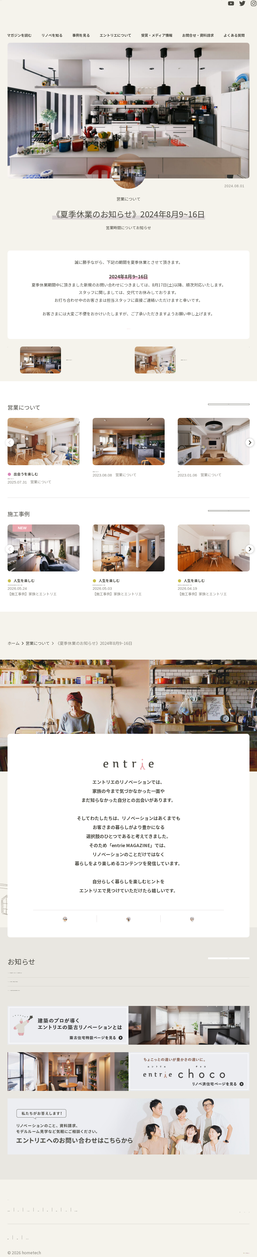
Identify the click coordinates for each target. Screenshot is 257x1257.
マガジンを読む (22, 35)
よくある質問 (237, 35)
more (229, 407)
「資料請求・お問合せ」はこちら (128, 327)
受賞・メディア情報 (159, 35)
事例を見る (83, 35)
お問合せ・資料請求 (200, 35)
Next (248, 442)
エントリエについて (118, 35)
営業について (128, 199)
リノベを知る (54, 35)
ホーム (14, 700)
